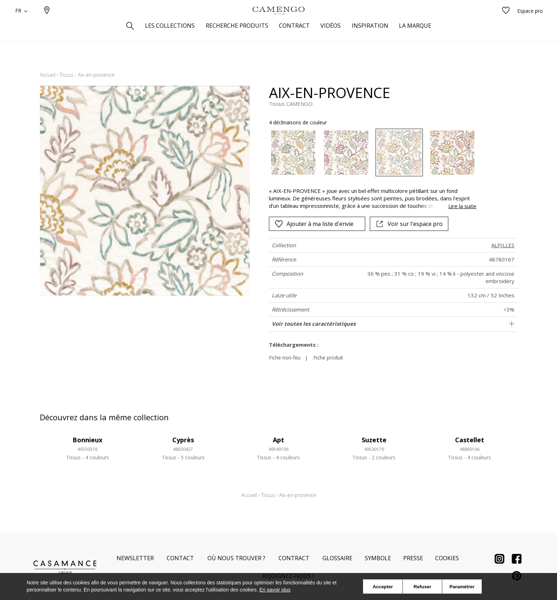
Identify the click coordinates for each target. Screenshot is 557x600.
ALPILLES (502, 245)
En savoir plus (275, 590)
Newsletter (135, 558)
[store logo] (278, 22)
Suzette (374, 440)
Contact (180, 558)
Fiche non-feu (285, 357)
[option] (293, 152)
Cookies (447, 558)
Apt (278, 440)
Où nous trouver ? (236, 558)
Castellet (469, 440)
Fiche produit (328, 357)
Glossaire (337, 558)
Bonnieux (87, 440)
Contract (293, 558)
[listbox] (369, 152)
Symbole (378, 558)
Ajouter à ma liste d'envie (314, 224)
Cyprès (183, 440)
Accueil (47, 74)
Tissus (67, 74)
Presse (413, 558)
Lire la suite (462, 206)
